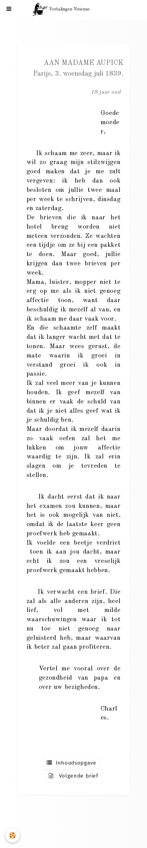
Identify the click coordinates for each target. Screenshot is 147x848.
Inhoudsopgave (71, 763)
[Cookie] (12, 835)
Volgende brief (73, 776)
